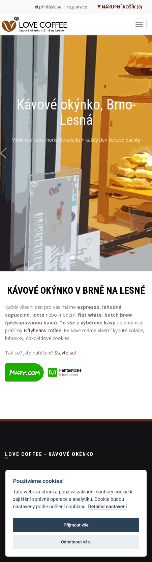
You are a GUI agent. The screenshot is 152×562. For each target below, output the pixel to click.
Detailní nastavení (107, 507)
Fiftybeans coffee (42, 330)
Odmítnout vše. (76, 541)
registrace (77, 7)
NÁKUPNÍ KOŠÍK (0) (119, 7)
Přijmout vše (75, 525)
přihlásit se (50, 7)
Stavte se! (65, 352)
